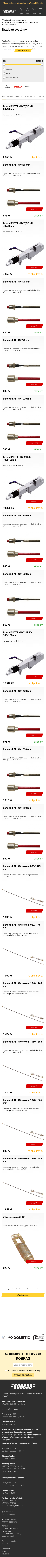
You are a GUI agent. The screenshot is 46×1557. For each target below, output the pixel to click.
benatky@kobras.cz (10, 1409)
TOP (4, 96)
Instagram (6, 1551)
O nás (4, 1538)
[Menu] (40, 11)
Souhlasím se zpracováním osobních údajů (24, 1371)
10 (36, 1288)
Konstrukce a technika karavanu (14, 22)
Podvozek (34, 22)
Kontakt (5, 1526)
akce (8, 73)
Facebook (6, 1549)
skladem (9, 69)
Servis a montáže (9, 1541)
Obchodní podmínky (10, 1528)
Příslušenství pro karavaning (13, 20)
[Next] (42, 1337)
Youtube (5, 1554)
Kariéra (5, 1544)
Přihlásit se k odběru (23, 1375)
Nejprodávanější (13, 96)
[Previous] (4, 1337)
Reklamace (6, 1531)
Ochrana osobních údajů (12, 1533)
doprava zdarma (12, 77)
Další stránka (23, 1295)
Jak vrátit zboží (8, 1536)
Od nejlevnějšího (28, 96)
